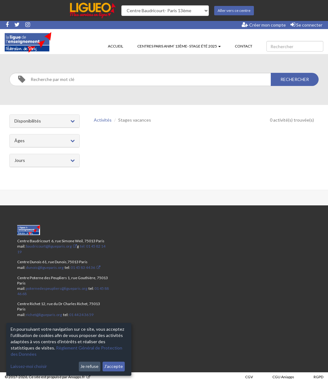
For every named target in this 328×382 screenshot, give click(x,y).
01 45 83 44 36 (82, 267)
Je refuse (89, 366)
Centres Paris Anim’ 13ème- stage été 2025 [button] (179, 46)
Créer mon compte (264, 25)
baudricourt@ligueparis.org (49, 246)
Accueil (115, 46)
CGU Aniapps (283, 376)
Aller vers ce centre (234, 10)
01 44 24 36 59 (81, 314)
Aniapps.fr (76, 376)
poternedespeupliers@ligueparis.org (56, 288)
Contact (243, 46)
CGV (249, 376)
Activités (103, 120)
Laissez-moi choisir (29, 366)
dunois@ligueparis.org (44, 267)
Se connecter (306, 25)
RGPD (318, 376)
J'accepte (113, 366)
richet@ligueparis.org (44, 314)
